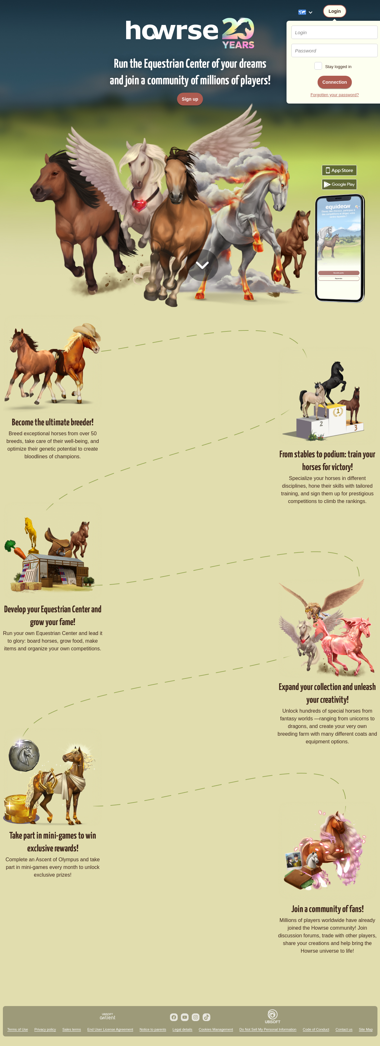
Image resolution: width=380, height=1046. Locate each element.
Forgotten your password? (335, 94)
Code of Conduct (316, 1029)
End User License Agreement (110, 1029)
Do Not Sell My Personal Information (267, 1029)
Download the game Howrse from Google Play (339, 184)
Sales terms (71, 1029)
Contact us (344, 1029)
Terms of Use (17, 1029)
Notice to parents (153, 1029)
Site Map (366, 1029)
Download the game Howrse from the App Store (339, 170)
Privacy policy (45, 1029)
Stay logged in (338, 66)
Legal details (182, 1029)
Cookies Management (216, 1029)
